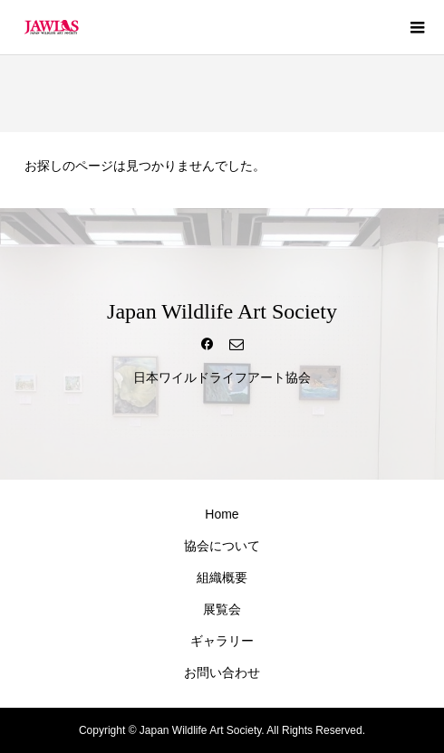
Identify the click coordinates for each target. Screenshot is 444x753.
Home (221, 514)
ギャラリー (222, 641)
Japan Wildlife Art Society (222, 311)
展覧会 (222, 609)
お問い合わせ (222, 672)
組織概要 (222, 577)
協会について (222, 546)
